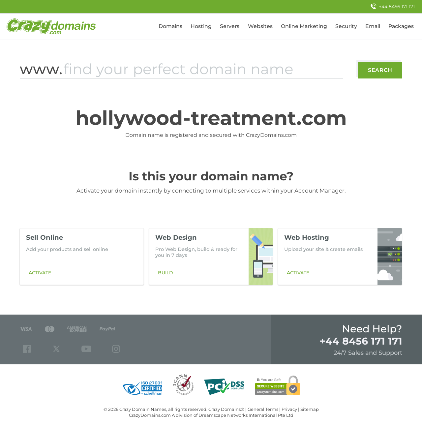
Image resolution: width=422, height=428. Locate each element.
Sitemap (309, 409)
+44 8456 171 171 (360, 341)
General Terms (263, 409)
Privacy (289, 409)
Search (380, 70)
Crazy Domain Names (142, 409)
